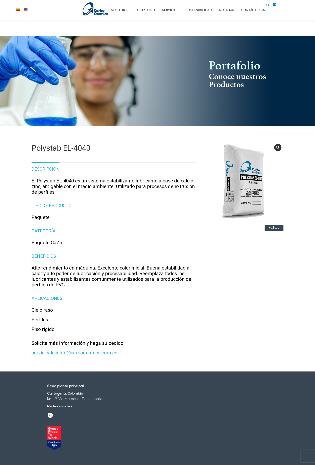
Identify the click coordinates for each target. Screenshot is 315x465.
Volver (274, 228)
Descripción (45, 169)
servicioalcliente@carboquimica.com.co (74, 353)
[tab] (45, 167)
